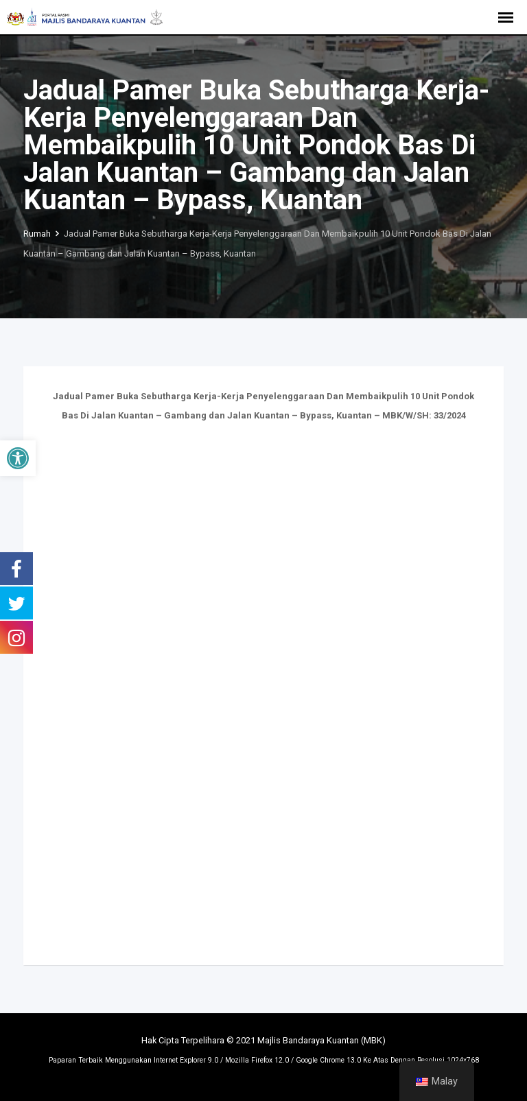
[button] (18, 458)
